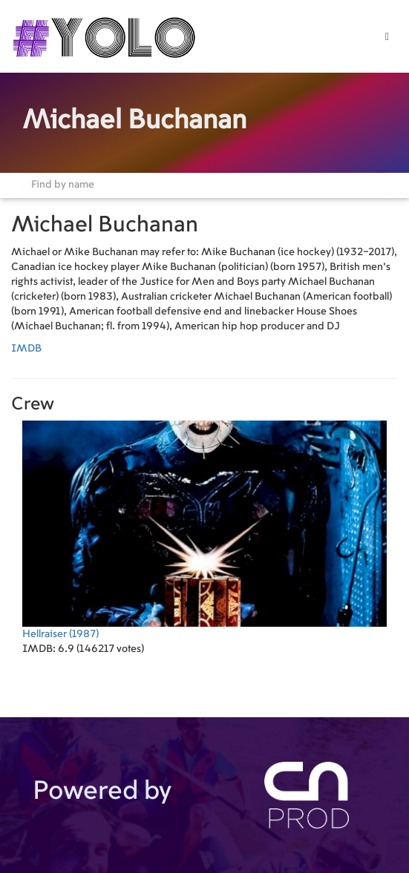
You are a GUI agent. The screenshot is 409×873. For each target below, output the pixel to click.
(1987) (204, 530)
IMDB (26, 348)
